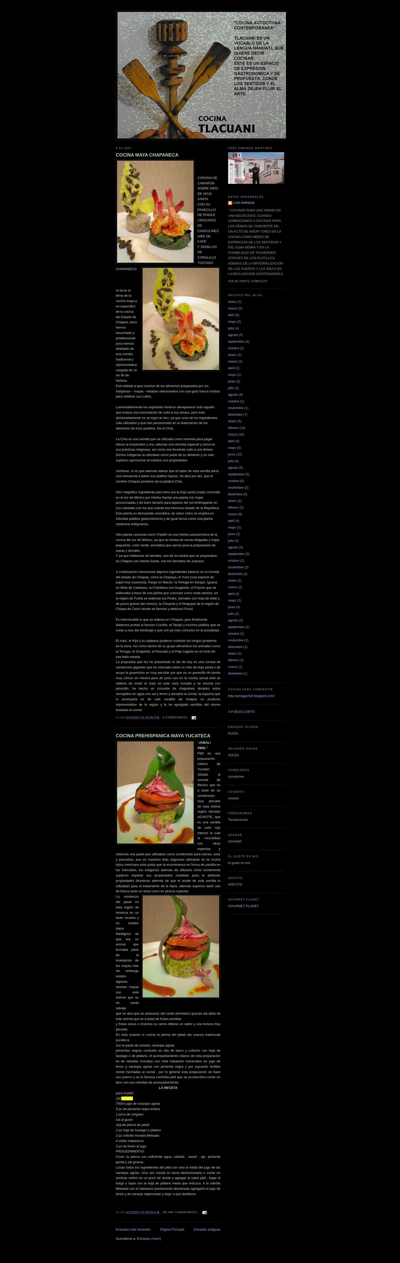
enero (232, 302)
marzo (232, 308)
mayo (232, 321)
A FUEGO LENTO (241, 712)
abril (231, 315)
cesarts (233, 798)
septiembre (236, 341)
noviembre (236, 408)
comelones (236, 776)
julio (231, 328)
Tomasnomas (238, 820)
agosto (233, 335)
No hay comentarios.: (181, 1212)
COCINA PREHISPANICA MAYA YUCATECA (163, 735)
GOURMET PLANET (243, 906)
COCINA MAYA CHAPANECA (147, 155)
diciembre (235, 414)
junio (231, 381)
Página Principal (172, 1229)
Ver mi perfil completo (248, 281)
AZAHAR (235, 841)
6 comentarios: (176, 717)
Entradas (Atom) (149, 1239)
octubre (233, 348)
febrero (233, 428)
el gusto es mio (239, 863)
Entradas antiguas (207, 1229)
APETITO (235, 884)
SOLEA (233, 755)
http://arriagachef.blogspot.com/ (251, 696)
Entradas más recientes (133, 1229)
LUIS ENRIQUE (244, 202)
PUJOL (233, 733)
